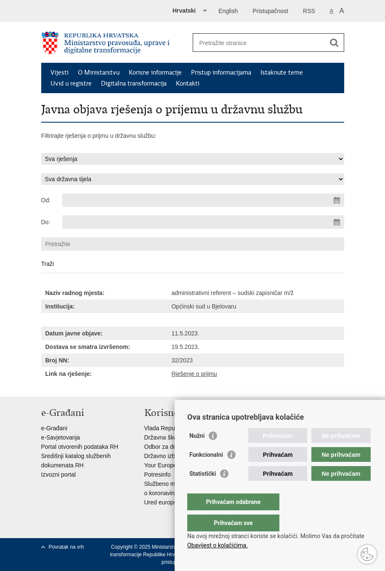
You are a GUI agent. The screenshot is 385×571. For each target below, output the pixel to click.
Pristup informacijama (221, 72)
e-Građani (54, 428)
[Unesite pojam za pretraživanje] (259, 43)
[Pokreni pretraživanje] (334, 42)
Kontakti (187, 83)
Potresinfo (157, 474)
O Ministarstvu (98, 72)
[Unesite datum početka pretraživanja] (203, 200)
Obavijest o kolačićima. (217, 545)
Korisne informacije (155, 72)
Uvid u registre (71, 83)
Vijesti (59, 72)
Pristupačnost (270, 11)
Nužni (196, 452)
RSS (309, 11)
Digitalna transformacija (134, 83)
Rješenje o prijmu (194, 373)
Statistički (202, 490)
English (228, 11)
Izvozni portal (58, 474)
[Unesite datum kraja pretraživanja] (203, 222)
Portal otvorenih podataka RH (80, 446)
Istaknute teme (281, 72)
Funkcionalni (206, 471)
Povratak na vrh (66, 547)
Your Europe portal (168, 465)
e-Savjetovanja (60, 437)
